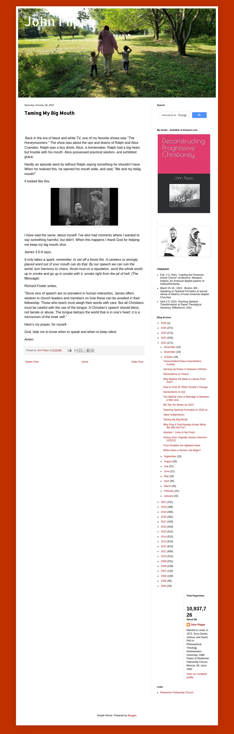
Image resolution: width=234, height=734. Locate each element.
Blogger (132, 715)
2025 (164, 327)
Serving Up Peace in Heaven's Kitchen (185, 369)
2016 (164, 526)
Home (85, 361)
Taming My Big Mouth (175, 419)
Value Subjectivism (174, 414)
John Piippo (60, 21)
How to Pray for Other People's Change (185, 387)
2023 (164, 337)
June (167, 471)
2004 (164, 585)
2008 (164, 566)
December (170, 347)
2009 (164, 561)
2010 (164, 556)
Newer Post (32, 361)
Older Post (137, 361)
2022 (164, 342)
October (169, 357)
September (170, 456)
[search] (174, 115)
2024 (164, 333)
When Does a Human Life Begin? (182, 450)
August (168, 461)
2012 (164, 546)
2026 (164, 323)
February (169, 490)
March (168, 486)
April (167, 481)
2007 (164, 571)
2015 (164, 531)
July (166, 466)
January (169, 496)
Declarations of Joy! (174, 391)
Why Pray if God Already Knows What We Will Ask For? (184, 426)
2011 (164, 551)
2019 (164, 512)
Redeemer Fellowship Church (176, 692)
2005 (164, 580)
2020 (164, 506)
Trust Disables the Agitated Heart (181, 445)
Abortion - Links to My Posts (179, 432)
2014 (164, 536)
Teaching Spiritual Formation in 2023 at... (186, 409)
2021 (164, 502)
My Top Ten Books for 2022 (178, 404)
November (170, 351)
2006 (164, 576)
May (166, 476)
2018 (164, 516)
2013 (164, 541)
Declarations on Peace (176, 374)
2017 (164, 521)
